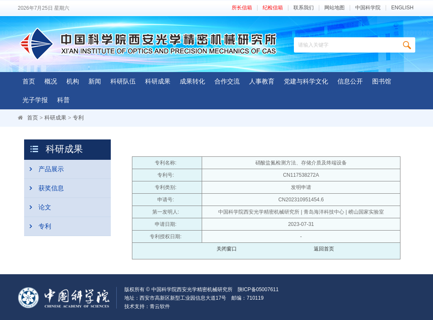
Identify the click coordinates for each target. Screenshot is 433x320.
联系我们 (303, 8)
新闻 (94, 81)
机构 (72, 81)
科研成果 (157, 81)
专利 (78, 117)
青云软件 (160, 306)
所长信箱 (242, 8)
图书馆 (381, 81)
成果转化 (192, 81)
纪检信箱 (273, 8)
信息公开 (350, 81)
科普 (63, 99)
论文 (37, 207)
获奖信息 (44, 188)
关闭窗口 (226, 249)
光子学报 (35, 99)
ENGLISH (402, 8)
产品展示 (44, 169)
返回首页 (324, 249)
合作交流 (227, 81)
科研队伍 (123, 81)
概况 (50, 81)
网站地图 (334, 8)
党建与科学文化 (306, 81)
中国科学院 (368, 8)
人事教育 (261, 81)
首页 (28, 81)
